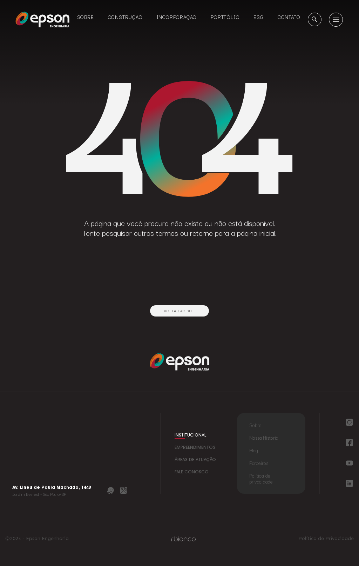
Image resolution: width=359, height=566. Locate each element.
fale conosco (192, 472)
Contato (289, 17)
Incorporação (177, 17)
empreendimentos (195, 448)
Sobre (85, 17)
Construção (125, 17)
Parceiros (258, 463)
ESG (258, 17)
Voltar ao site (179, 311)
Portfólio (225, 17)
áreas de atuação (195, 460)
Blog (253, 450)
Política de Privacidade (326, 538)
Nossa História (263, 437)
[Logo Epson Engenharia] (42, 19)
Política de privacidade (261, 478)
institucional (190, 435)
